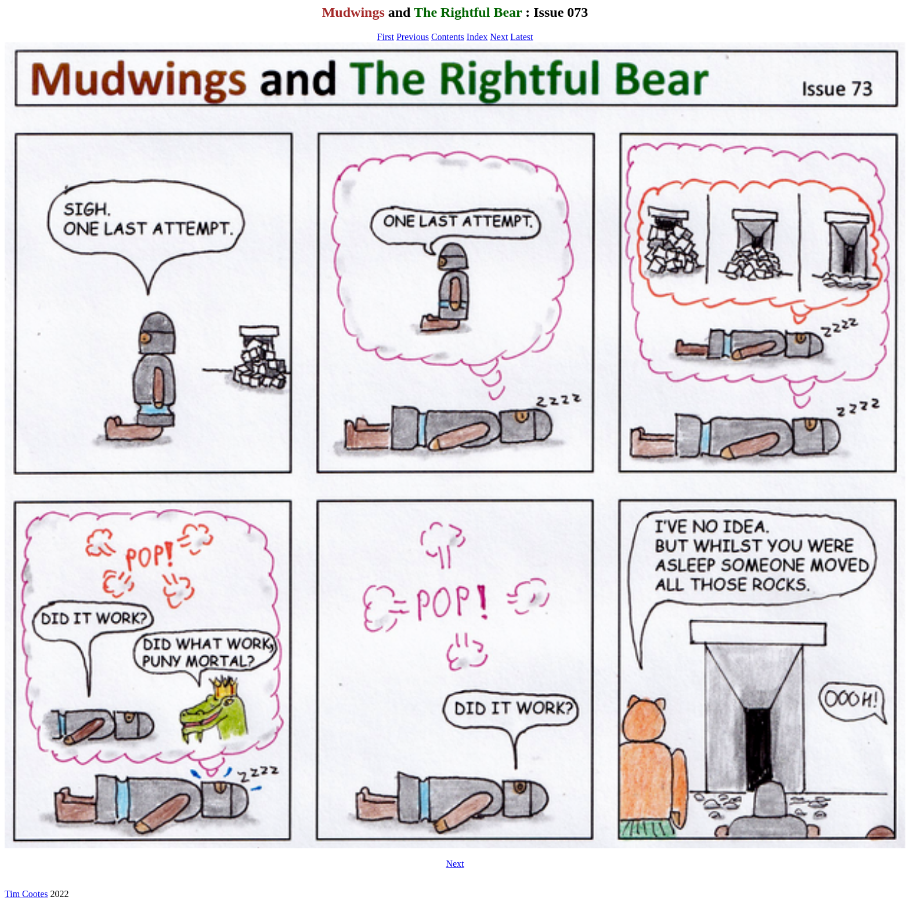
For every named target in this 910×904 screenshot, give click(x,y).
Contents (447, 37)
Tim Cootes (26, 894)
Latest (521, 37)
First (385, 37)
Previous (412, 37)
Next (499, 37)
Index (477, 37)
